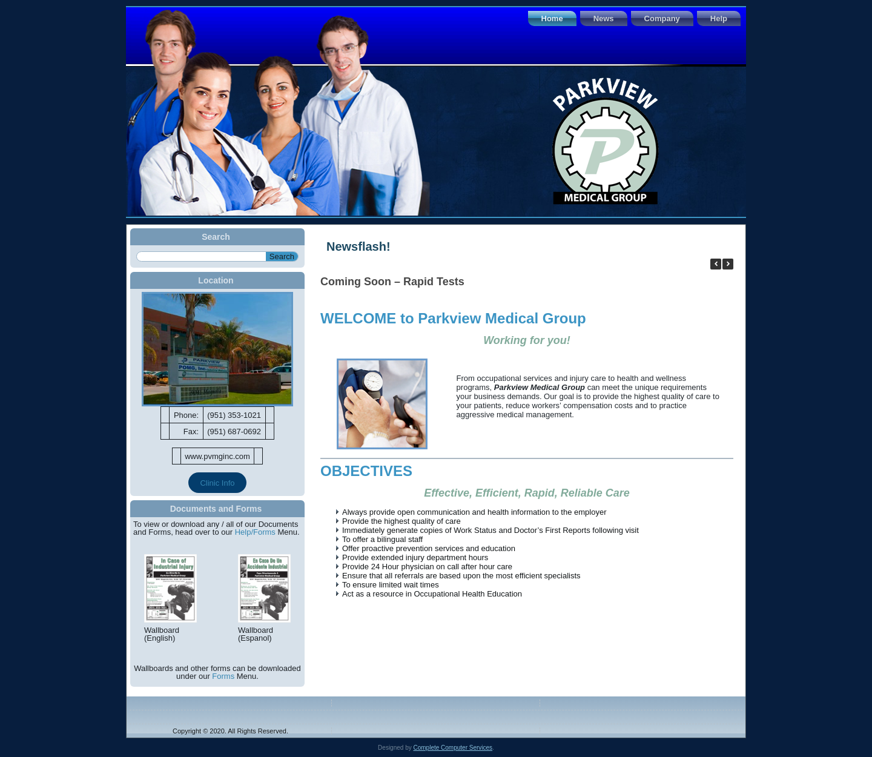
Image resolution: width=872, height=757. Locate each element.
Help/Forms (255, 532)
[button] (727, 264)
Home (552, 18)
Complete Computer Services (452, 747)
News (603, 18)
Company (662, 18)
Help (718, 18)
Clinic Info (217, 483)
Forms (223, 676)
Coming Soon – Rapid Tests (392, 282)
